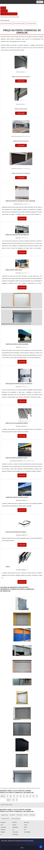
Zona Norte (12, 815)
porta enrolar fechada (31, 23)
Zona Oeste (19, 815)
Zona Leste (32, 815)
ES (14, 796)
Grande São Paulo (5, 818)
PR (20, 796)
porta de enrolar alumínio (19, 23)
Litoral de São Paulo (15, 818)
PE (30, 796)
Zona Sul (26, 815)
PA (16, 800)
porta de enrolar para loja (6, 23)
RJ (7, 796)
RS (27, 796)
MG (11, 796)
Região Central (4, 815)
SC (23, 796)
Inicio (22, 847)
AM (13, 800)
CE (36, 796)
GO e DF (8, 800)
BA (33, 796)
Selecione (3, 796)
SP (17, 796)
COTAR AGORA (20, 81)
